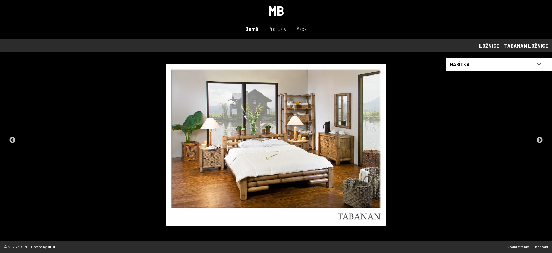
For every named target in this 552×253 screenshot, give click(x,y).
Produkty (277, 29)
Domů (251, 29)
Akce (302, 29)
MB (276, 10)
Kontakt (541, 246)
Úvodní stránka (517, 246)
